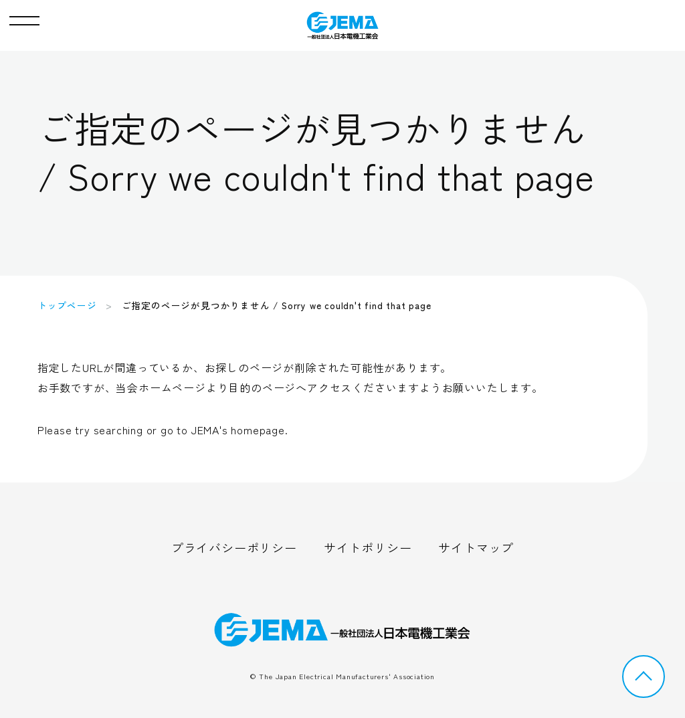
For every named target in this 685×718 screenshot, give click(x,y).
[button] (24, 17)
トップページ (67, 305)
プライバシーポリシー (234, 547)
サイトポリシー (368, 547)
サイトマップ (476, 547)
